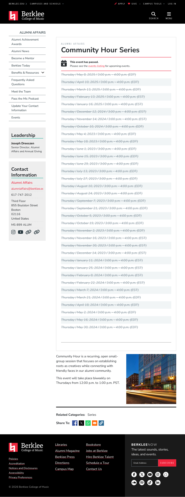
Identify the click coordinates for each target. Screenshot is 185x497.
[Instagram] (14, 232)
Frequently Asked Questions (22, 82)
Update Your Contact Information (24, 108)
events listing (96, 66)
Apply (120, 3)
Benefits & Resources (25, 73)
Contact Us (94, 469)
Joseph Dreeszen (22, 143)
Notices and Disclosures (23, 468)
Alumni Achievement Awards (25, 42)
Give (132, 3)
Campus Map (64, 469)
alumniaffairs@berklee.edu (28, 189)
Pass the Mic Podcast (25, 99)
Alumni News (20, 51)
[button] (101, 423)
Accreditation (17, 463)
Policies (13, 459)
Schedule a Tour (97, 463)
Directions (62, 463)
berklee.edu (17, 3)
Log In (172, 3)
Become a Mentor (22, 58)
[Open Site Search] (154, 16)
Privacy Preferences (20, 477)
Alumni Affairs (33, 32)
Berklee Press (65, 457)
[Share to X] (81, 423)
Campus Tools (153, 3)
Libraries (61, 445)
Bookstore (93, 445)
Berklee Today (20, 66)
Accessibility (16, 473)
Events (15, 117)
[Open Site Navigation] (169, 16)
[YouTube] (21, 232)
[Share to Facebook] (74, 423)
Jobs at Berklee (97, 451)
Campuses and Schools (46, 3)
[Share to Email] (94, 423)
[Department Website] (29, 232)
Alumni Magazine (67, 451)
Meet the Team (21, 91)
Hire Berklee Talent (100, 457)
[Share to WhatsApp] (88, 423)
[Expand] (43, 72)
